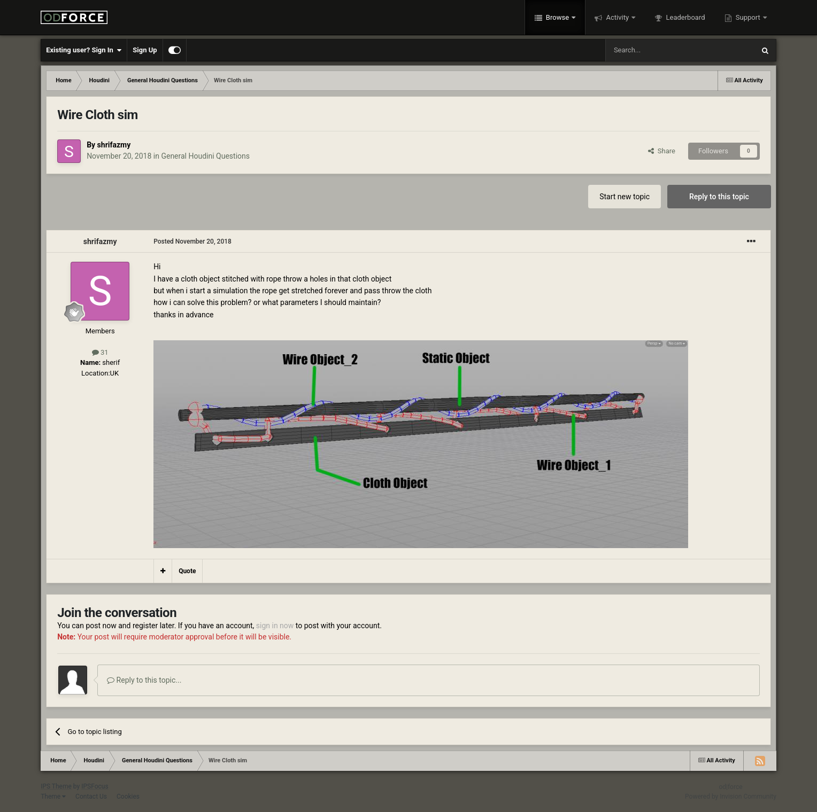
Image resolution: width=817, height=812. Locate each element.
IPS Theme (56, 786)
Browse (557, 17)
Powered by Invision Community (730, 796)
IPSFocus (94, 786)
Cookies (128, 796)
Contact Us (91, 796)
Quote (187, 571)
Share (661, 151)
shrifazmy (114, 144)
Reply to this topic (719, 196)
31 (100, 352)
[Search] (654, 50)
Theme (53, 796)
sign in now (275, 625)
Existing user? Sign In (83, 50)
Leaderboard (684, 17)
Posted (192, 241)
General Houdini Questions (205, 156)
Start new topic (624, 196)
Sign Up (145, 50)
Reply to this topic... (144, 680)
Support (748, 17)
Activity (617, 17)
